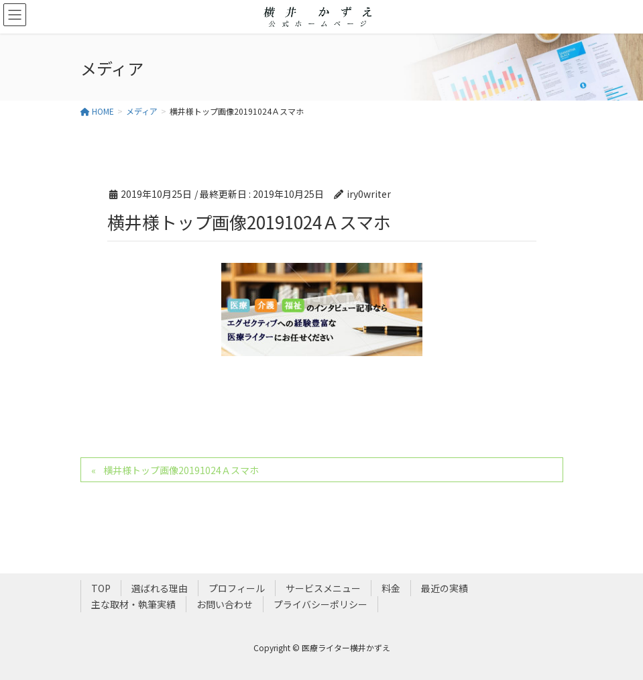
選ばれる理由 (159, 588)
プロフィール (237, 588)
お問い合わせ (224, 604)
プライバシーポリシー (320, 604)
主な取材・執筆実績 (133, 604)
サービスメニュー (323, 588)
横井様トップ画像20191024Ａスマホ (181, 470)
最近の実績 (444, 588)
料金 (391, 588)
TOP (101, 588)
